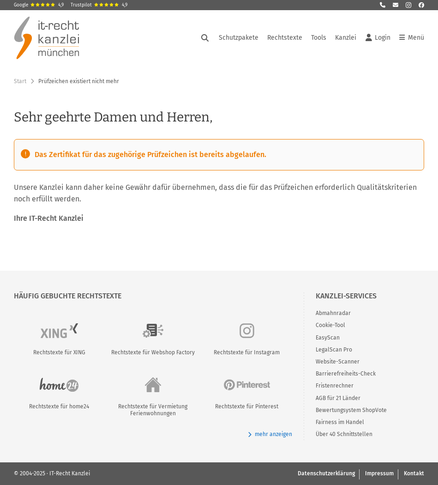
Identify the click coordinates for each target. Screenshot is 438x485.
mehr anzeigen (270, 434)
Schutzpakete (238, 38)
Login (378, 37)
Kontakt (414, 473)
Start (20, 81)
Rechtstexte (284, 38)
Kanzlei (345, 38)
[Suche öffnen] (205, 37)
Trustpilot (99, 5)
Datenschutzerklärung (326, 473)
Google (39, 5)
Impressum (379, 473)
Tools (318, 38)
